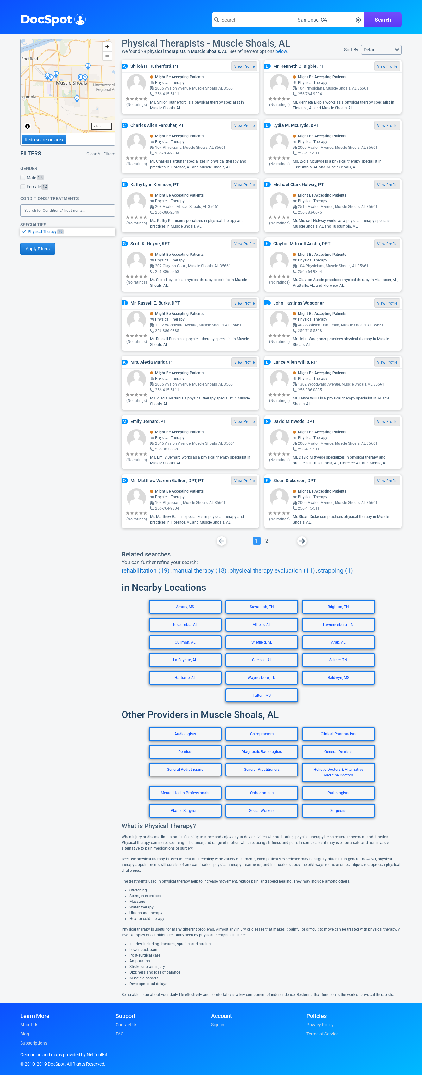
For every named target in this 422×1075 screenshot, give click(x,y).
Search (383, 20)
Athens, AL (262, 624)
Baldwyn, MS (338, 678)
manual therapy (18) (200, 570)
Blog (24, 1033)
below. (281, 51)
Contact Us (126, 1024)
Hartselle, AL (185, 678)
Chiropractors (262, 734)
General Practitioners (262, 769)
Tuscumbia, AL (185, 624)
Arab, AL (338, 642)
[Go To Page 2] (267, 541)
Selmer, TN (338, 660)
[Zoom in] (107, 46)
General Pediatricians (185, 769)
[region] (68, 86)
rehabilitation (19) (146, 570)
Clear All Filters (100, 153)
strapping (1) (335, 570)
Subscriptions (33, 1043)
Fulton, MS (262, 695)
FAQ (120, 1033)
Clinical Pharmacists (338, 734)
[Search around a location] (326, 19)
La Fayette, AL (185, 660)
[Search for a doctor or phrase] (250, 19)
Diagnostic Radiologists (262, 752)
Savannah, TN (262, 607)
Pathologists (338, 793)
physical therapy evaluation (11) (272, 570)
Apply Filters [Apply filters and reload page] (38, 248)
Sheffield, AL (261, 642)
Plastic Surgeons (185, 810)
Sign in (217, 1024)
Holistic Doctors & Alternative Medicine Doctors (338, 772)
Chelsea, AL (262, 660)
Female (34, 187)
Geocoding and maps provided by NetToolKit (63, 1054)
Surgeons (338, 810)
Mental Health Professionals (185, 793)
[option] (71, 232)
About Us (29, 1024)
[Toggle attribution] (27, 126)
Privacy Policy (320, 1024)
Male (32, 177)
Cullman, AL (185, 642)
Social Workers (261, 810)
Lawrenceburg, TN (338, 624)
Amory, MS (185, 607)
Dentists (185, 752)
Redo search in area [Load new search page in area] (44, 139)
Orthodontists (262, 793)
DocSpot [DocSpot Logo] (51, 18)
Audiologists (185, 734)
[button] (381, 50)
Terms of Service (322, 1033)
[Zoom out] (107, 55)
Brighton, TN (338, 607)
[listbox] (67, 232)
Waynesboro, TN (262, 678)
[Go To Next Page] (302, 541)
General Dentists (338, 752)
